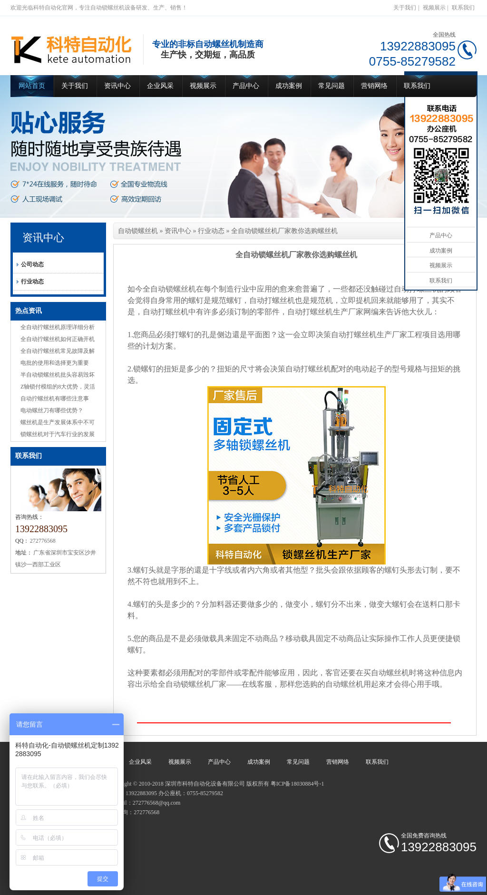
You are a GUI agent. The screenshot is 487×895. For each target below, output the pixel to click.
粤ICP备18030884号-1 (297, 783)
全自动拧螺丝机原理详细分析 (57, 327)
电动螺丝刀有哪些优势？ (51, 410)
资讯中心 (117, 85)
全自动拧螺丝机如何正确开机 (57, 339)
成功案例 (288, 85)
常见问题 (331, 85)
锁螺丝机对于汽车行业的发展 (57, 434)
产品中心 (246, 85)
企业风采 (160, 85)
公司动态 (32, 264)
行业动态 (32, 281)
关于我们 (404, 7)
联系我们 (463, 7)
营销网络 (374, 85)
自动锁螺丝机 (138, 230)
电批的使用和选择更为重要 (54, 363)
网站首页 (32, 85)
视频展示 (434, 7)
